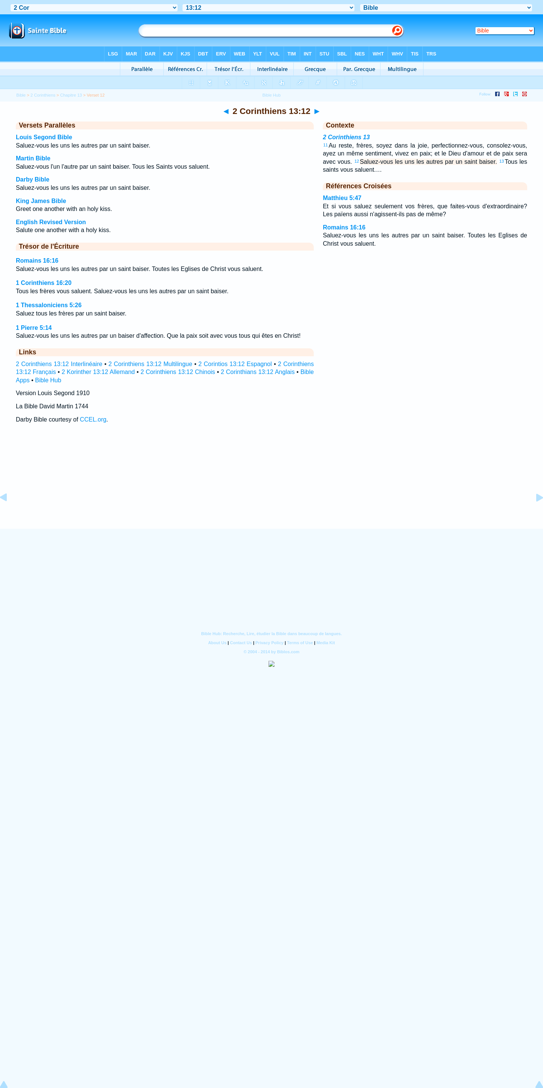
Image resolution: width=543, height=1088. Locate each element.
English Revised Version (51, 222)
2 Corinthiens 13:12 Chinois (178, 372)
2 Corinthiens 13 (346, 137)
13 (501, 161)
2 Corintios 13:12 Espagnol (235, 364)
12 (356, 161)
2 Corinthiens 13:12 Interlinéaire (59, 364)
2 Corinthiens (43, 95)
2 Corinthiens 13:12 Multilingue (150, 364)
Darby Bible (32, 179)
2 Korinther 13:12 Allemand (98, 372)
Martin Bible (33, 158)
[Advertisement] (271, 482)
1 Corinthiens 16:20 (44, 283)
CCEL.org (93, 419)
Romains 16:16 (37, 260)
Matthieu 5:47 (342, 198)
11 (325, 145)
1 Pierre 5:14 (34, 328)
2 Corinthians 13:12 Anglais (258, 372)
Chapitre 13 (71, 95)
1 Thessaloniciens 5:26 (48, 305)
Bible (21, 95)
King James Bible (41, 201)
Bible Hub (48, 380)
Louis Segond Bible (44, 137)
